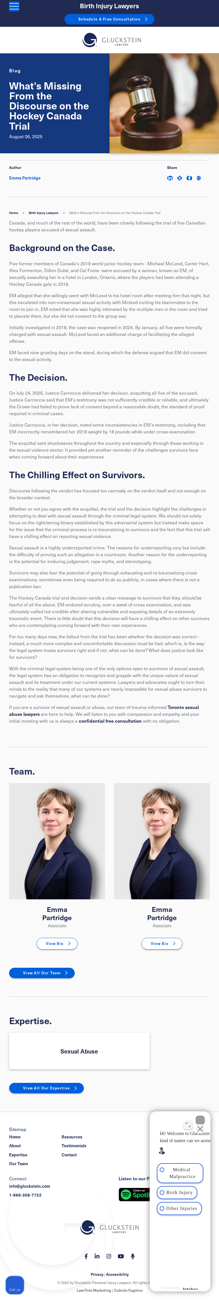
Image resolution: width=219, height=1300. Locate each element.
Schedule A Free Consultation (109, 19)
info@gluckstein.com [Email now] (29, 1186)
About (15, 1145)
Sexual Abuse (79, 1051)
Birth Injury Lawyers (109, 5)
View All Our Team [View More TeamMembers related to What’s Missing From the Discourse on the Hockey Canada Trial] (42, 972)
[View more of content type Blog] (15, 70)
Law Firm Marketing (94, 1290)
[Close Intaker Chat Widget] (200, 1117)
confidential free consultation (110, 721)
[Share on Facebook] (189, 178)
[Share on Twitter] (179, 178)
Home (13, 213)
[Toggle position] (188, 1122)
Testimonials (74, 1145)
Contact (69, 1155)
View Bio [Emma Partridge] (55, 943)
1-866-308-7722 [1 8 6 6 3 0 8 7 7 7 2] (25, 1195)
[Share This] (199, 178)
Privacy (97, 1274)
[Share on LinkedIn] (170, 178)
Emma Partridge (57, 913)
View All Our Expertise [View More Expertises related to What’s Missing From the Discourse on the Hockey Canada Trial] (46, 1088)
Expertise (18, 1155)
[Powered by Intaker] (169, 1288)
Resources (72, 1137)
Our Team (18, 1163)
